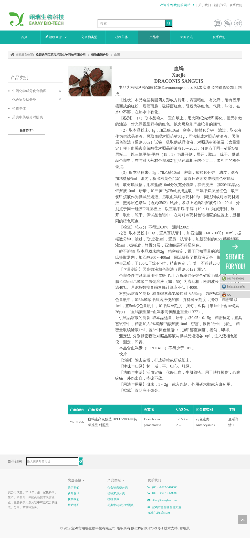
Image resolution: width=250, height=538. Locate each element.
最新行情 (26, 130)
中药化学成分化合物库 (29, 91)
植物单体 (19, 108)
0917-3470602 (235, 278)
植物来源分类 (116, 493)
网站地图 (73, 505)
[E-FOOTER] (12, 481)
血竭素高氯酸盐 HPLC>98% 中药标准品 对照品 (112, 422)
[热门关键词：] (168, 23)
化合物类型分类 (24, 100)
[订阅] (81, 461)
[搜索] (131, 24)
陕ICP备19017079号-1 (147, 528)
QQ (237, 294)
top (242, 519)
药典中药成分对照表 (27, 117)
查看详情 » (233, 422)
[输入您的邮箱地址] (52, 461)
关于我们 (204, 5)
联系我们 (235, 5)
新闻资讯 (220, 5)
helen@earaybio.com (238, 286)
